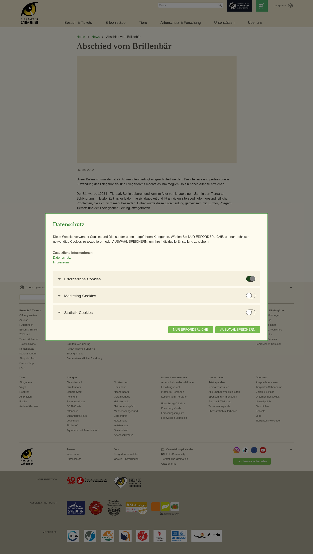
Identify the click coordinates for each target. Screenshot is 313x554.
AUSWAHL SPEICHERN (215, 332)
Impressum (83, 264)
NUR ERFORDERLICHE (168, 332)
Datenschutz (84, 260)
